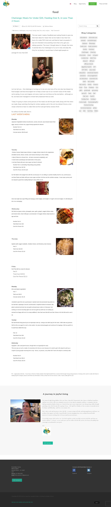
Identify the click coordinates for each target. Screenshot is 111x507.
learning (89, 111)
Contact (47, 443)
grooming (95, 90)
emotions (83, 76)
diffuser (92, 61)
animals (83, 40)
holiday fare (85, 99)
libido (96, 111)
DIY (94, 67)
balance (16, 30)
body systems (92, 46)
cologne (95, 55)
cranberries (84, 58)
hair (94, 93)
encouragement (92, 76)
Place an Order (104, 4)
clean (89, 55)
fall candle (91, 81)
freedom (91, 87)
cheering (92, 52)
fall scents (82, 84)
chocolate (83, 55)
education (82, 73)
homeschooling (88, 105)
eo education (84, 79)
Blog (75, 4)
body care (83, 46)
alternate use (93, 37)
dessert (85, 61)
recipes (47, 30)
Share (16, 26)
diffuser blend (88, 64)
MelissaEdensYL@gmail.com (22, 475)
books (85, 49)
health (92, 96)
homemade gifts (93, 102)
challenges (22, 30)
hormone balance (86, 108)
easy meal (29, 30)
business (91, 49)
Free (85, 87)
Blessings (92, 43)
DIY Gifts (84, 70)
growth (84, 93)
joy (80, 111)
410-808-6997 (19, 473)
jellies (95, 108)
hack (89, 93)
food (38, 30)
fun (41, 30)
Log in (96, 502)
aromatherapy (92, 40)
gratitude (87, 90)
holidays (93, 99)
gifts (81, 90)
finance (95, 84)
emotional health (92, 73)
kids (84, 111)
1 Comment (55, 30)
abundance (83, 37)
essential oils (93, 79)
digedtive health (86, 67)
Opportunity (82, 4)
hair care (85, 96)
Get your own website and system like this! (22, 502)
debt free (93, 58)
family (34, 30)
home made (82, 102)
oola (43, 30)
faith (84, 81)
